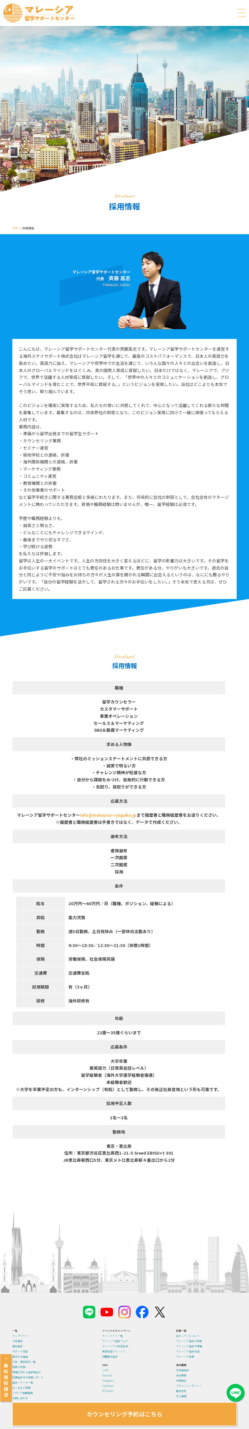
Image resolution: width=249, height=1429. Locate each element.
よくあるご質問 (21, 1387)
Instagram (108, 1380)
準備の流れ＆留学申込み (26, 1372)
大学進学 (17, 1341)
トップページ (20, 1336)
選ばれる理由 (20, 1356)
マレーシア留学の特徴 (189, 1341)
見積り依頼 (18, 1367)
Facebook (107, 1385)
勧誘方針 (181, 1391)
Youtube (107, 1375)
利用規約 (181, 1380)
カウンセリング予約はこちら (124, 1414)
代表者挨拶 (182, 1370)
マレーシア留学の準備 (189, 1346)
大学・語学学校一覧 (24, 1361)
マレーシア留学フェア (115, 1341)
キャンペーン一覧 (112, 1336)
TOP (15, 228)
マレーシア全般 (185, 1356)
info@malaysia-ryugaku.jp (108, 815)
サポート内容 (20, 1351)
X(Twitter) (107, 1391)
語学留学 (17, 1346)
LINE (105, 1370)
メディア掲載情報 (22, 1393)
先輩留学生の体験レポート (27, 1377)
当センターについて (187, 1336)
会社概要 (181, 1375)
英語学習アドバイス (113, 1351)
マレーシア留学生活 (187, 1351)
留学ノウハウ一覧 (22, 1382)
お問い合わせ (20, 1398)
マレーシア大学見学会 (115, 1346)
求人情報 (181, 1396)
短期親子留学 (110, 1356)
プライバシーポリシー (189, 1385)
